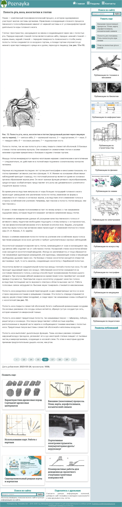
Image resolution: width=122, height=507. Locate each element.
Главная (80, 3)
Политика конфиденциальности (103, 504)
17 (52, 359)
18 (59, 359)
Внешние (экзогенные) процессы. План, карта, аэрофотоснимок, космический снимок (107, 27)
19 (67, 359)
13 (24, 359)
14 (31, 359)
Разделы (95, 3)
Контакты (110, 3)
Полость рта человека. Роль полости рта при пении (107, 38)
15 (38, 359)
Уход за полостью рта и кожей (108, 46)
